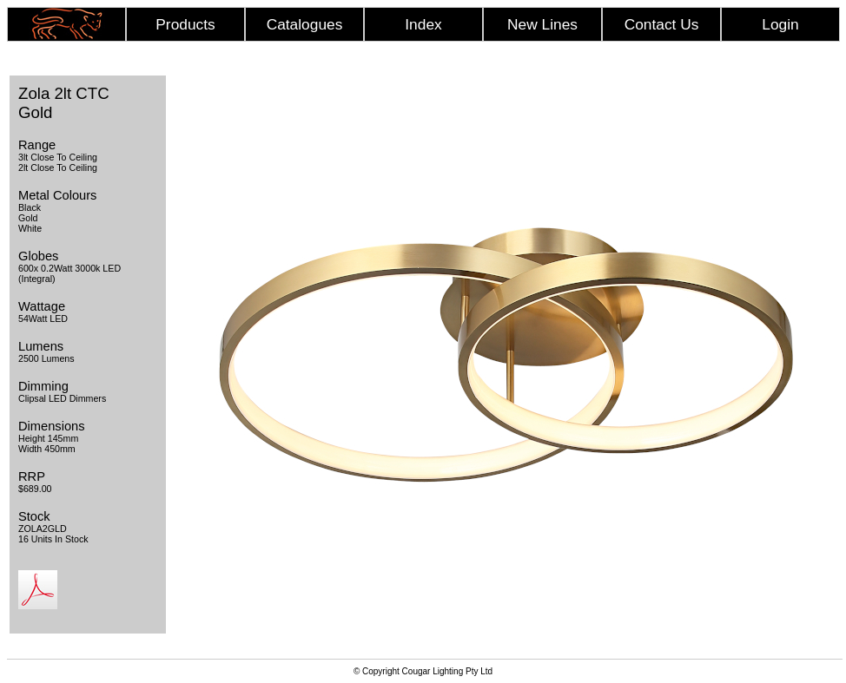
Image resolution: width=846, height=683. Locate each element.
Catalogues (305, 24)
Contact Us (662, 24)
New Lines (542, 24)
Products (185, 24)
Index (423, 24)
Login (780, 24)
